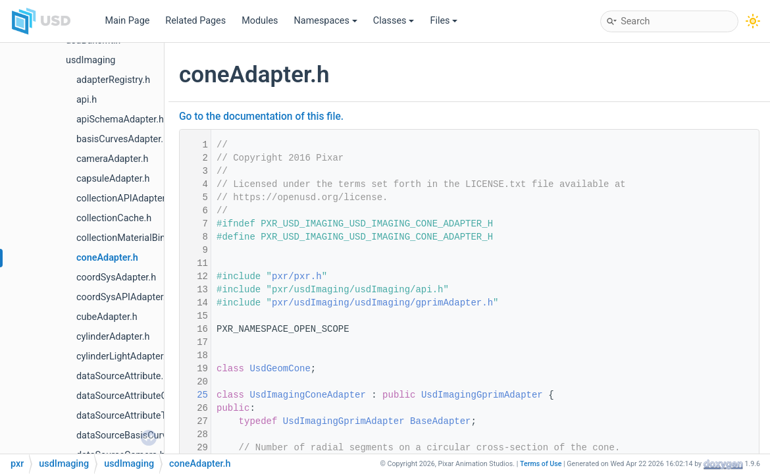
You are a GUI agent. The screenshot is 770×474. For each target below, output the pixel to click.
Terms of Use (541, 464)
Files (443, 20)
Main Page (127, 20)
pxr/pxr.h (297, 276)
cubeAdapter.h (107, 317)
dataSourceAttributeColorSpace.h (146, 396)
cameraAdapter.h (112, 159)
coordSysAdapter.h (116, 277)
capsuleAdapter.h (112, 178)
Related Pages (195, 20)
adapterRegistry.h (113, 80)
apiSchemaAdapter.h (120, 119)
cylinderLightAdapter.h (123, 356)
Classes (394, 20)
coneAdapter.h (107, 257)
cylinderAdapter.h (112, 336)
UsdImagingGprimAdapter (482, 395)
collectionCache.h (113, 218)
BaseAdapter (440, 421)
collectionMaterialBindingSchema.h (151, 238)
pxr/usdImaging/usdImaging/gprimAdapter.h (382, 303)
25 (194, 395)
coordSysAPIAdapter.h (123, 297)
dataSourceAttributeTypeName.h (145, 415)
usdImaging (90, 60)
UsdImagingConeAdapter (307, 395)
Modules (260, 20)
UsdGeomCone (279, 368)
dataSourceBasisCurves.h (130, 435)
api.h (86, 99)
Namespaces (325, 20)
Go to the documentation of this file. (261, 116)
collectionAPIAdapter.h (124, 198)
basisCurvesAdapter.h (122, 139)
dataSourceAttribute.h (122, 376)
